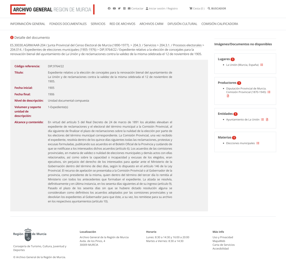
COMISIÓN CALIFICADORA (219, 24)
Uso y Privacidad (223, 237)
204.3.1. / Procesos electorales (180, 45)
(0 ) (196, 8)
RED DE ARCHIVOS (122, 24)
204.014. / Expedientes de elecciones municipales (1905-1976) (53, 50)
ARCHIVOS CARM (151, 24)
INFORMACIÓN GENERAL (27, 24)
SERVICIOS (98, 24)
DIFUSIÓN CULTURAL (182, 24)
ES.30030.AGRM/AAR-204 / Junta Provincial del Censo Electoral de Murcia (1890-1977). (70, 45)
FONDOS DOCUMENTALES (68, 24)
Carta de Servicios (224, 245)
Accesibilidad (221, 248)
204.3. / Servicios (144, 45)
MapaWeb (219, 241)
